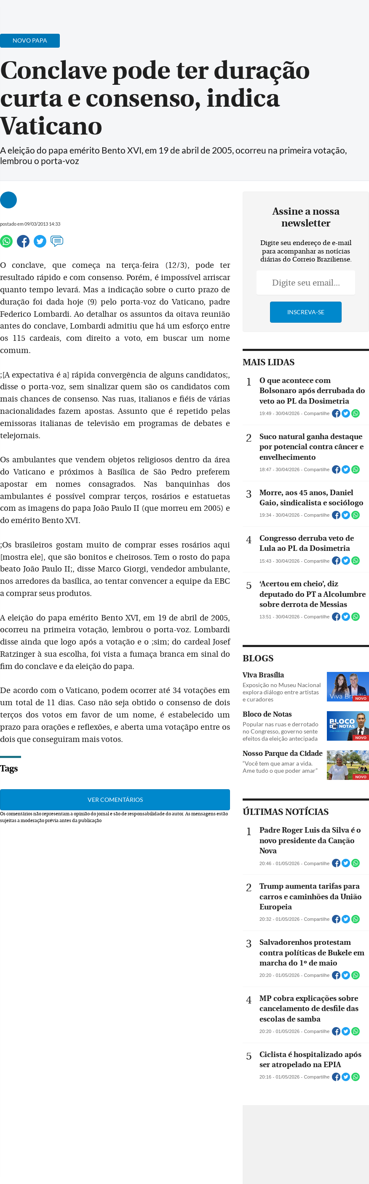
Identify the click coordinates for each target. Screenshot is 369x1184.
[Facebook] (308, 14)
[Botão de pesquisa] (47, 10)
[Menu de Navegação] (22, 10)
